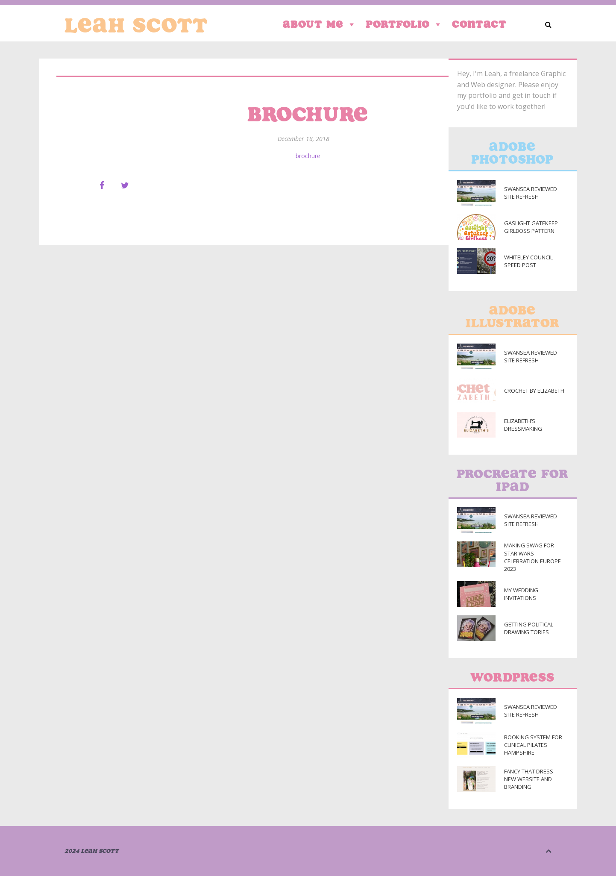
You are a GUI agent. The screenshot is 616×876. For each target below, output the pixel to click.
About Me (320, 24)
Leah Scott (136, 25)
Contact (479, 24)
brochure (308, 156)
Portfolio (404, 24)
